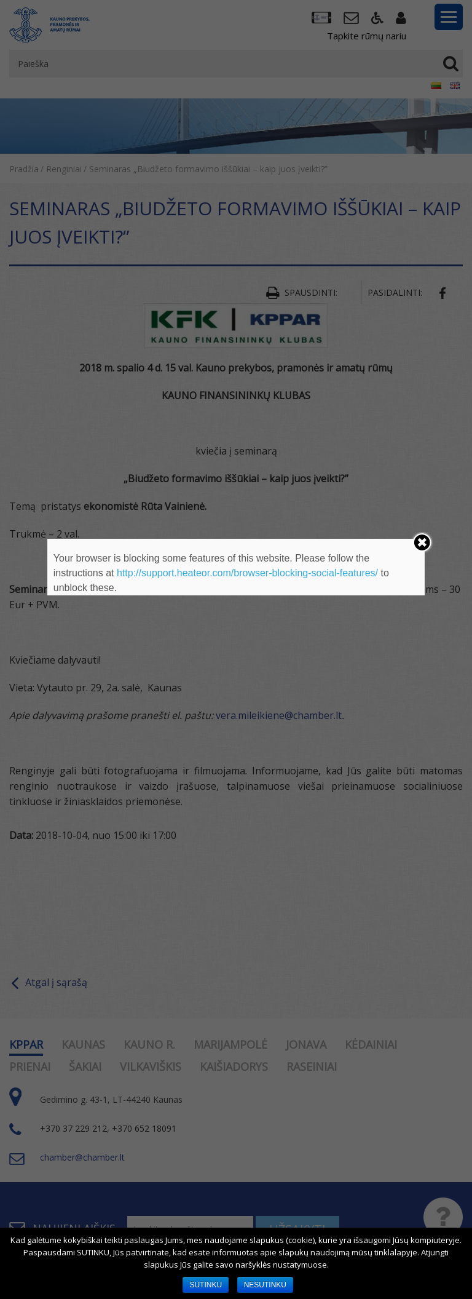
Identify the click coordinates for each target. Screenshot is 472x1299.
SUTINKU (205, 1285)
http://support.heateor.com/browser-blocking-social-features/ (247, 573)
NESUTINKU (265, 1285)
